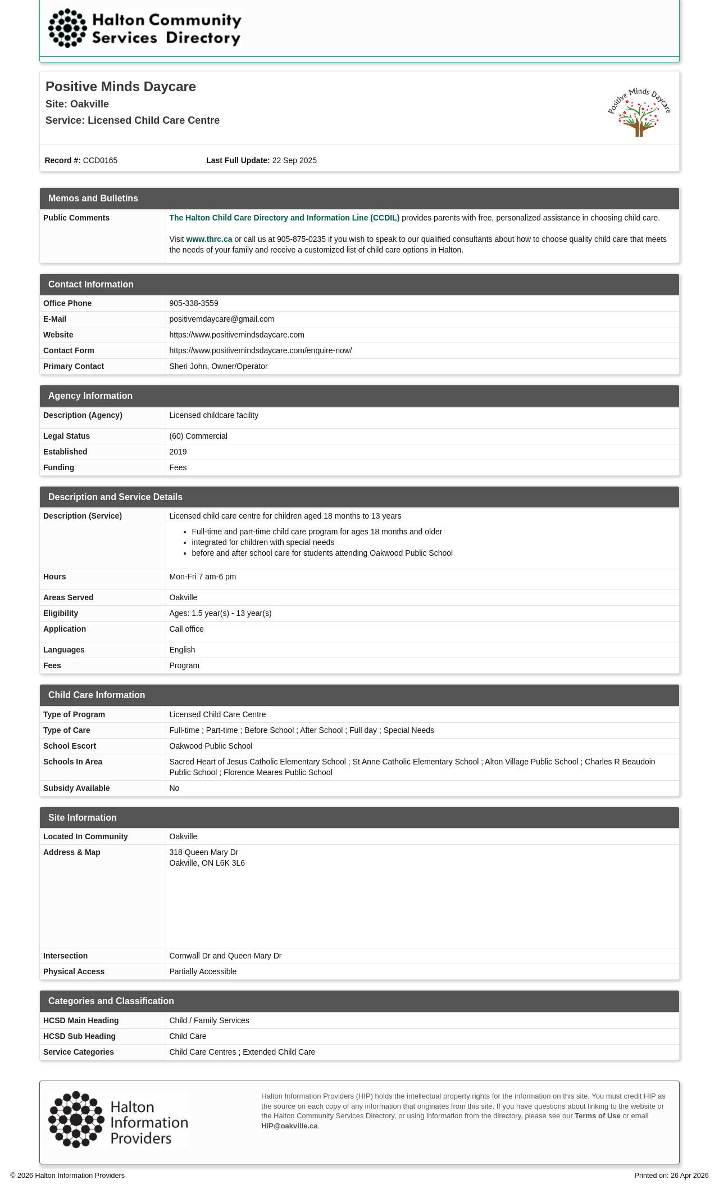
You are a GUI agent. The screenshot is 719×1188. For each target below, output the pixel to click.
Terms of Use (597, 1116)
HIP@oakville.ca (289, 1126)
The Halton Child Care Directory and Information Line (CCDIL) (285, 217)
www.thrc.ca (209, 239)
